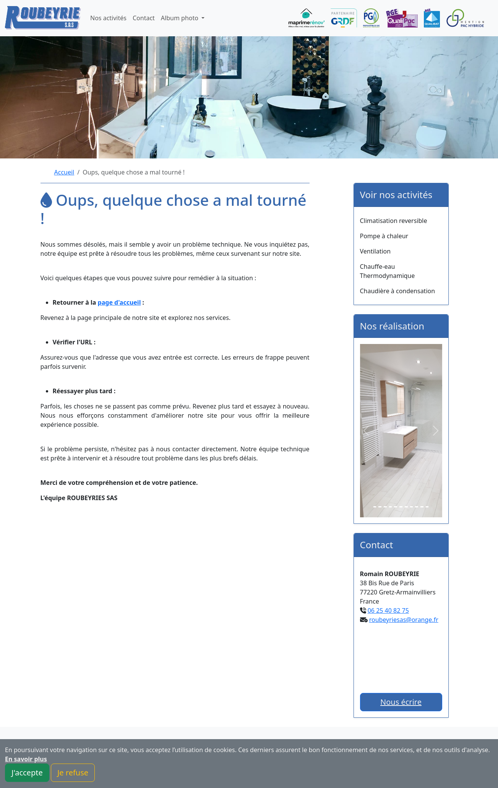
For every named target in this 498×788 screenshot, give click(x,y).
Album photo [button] (180, 18)
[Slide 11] (427, 506)
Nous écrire (401, 702)
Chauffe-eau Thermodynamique (387, 271)
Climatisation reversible (393, 220)
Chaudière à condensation (397, 291)
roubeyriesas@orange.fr (403, 619)
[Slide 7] (406, 506)
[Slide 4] (390, 506)
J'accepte (27, 772)
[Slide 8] (411, 506)
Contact (144, 18)
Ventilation (375, 251)
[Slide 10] (421, 506)
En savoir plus (26, 759)
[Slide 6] (400, 506)
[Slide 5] (395, 506)
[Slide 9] (416, 506)
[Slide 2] (379, 506)
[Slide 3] (385, 506)
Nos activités (108, 18)
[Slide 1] (374, 506)
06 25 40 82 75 (388, 610)
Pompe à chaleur (384, 236)
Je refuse (72, 772)
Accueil (64, 172)
